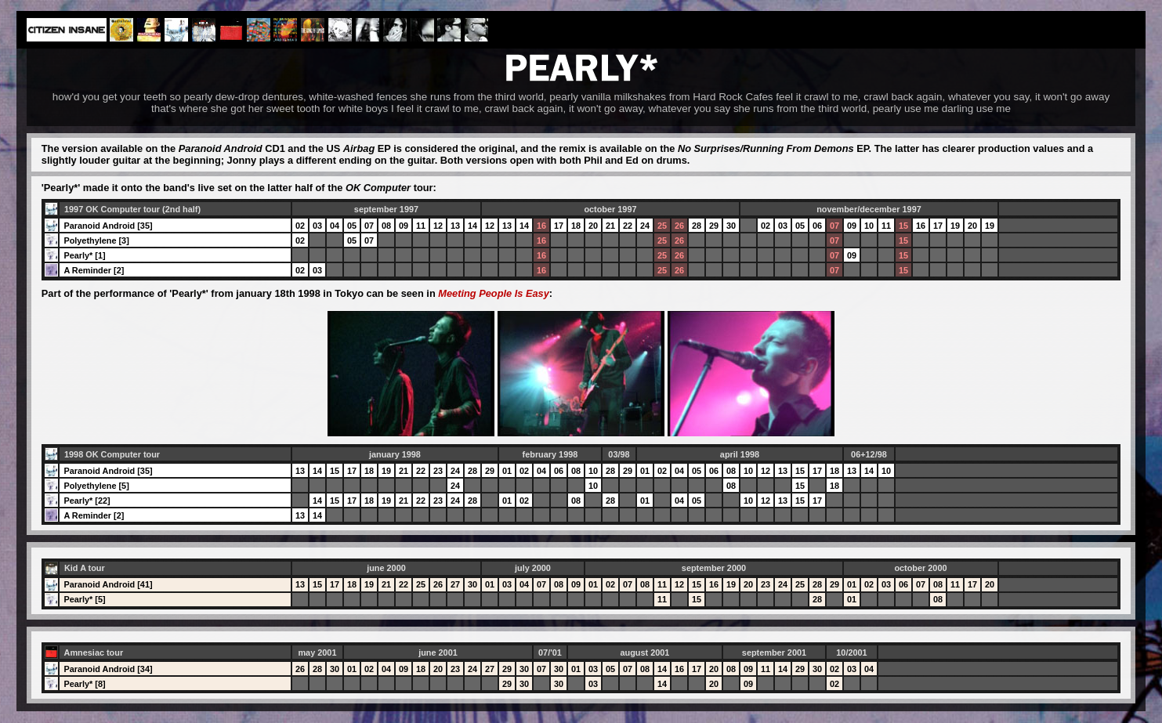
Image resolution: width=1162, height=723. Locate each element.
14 (472, 225)
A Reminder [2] (93, 270)
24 (645, 225)
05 (352, 225)
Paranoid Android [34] (107, 669)
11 (420, 225)
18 (576, 225)
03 (317, 225)
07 (369, 225)
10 (869, 225)
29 (714, 225)
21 (610, 225)
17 (558, 225)
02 (300, 225)
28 (696, 225)
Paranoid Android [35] (107, 225)
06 (817, 225)
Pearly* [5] (84, 599)
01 (507, 470)
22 (627, 225)
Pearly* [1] (84, 255)
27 (455, 584)
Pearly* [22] (86, 500)
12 (438, 225)
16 (541, 225)
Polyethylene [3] (96, 240)
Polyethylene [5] (96, 485)
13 (455, 225)
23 (438, 470)
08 (386, 225)
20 (593, 225)
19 (955, 225)
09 (403, 225)
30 (731, 225)
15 (903, 225)
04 (334, 225)
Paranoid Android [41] (107, 584)
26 (679, 225)
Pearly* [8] (84, 684)
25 (662, 225)
